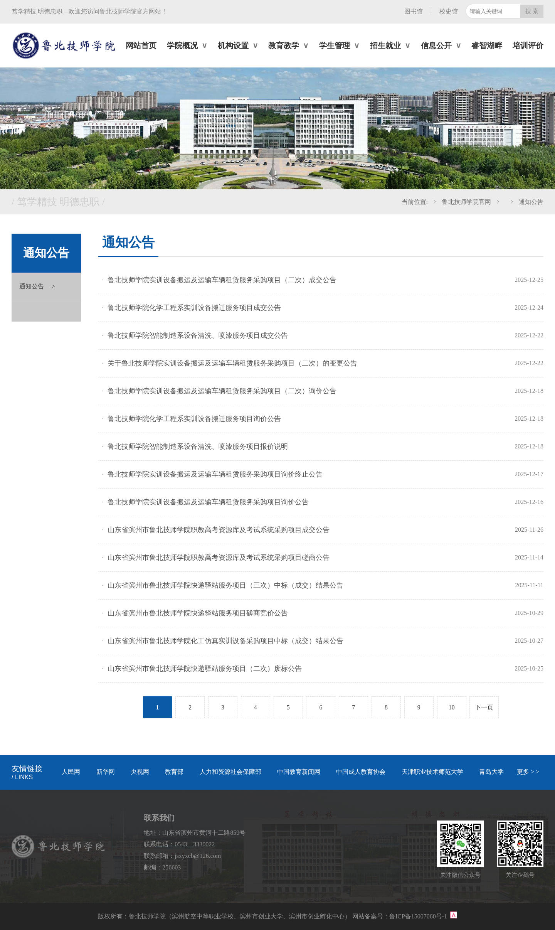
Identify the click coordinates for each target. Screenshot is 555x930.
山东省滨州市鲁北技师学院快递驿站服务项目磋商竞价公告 (198, 613)
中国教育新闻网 (298, 771)
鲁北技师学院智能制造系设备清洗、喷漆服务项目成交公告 (198, 335)
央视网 (140, 771)
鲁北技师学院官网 (466, 202)
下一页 (484, 707)
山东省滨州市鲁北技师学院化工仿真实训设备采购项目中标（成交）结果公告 (225, 641)
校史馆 (448, 11)
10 (452, 707)
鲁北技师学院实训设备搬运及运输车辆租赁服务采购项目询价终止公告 (215, 474)
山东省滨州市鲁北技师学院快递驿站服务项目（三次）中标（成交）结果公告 (225, 585)
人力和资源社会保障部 (230, 771)
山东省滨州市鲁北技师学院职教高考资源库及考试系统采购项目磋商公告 (219, 557)
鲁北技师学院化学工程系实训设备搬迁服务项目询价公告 (194, 419)
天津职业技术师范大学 (432, 771)
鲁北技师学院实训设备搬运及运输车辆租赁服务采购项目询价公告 (208, 502)
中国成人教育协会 (360, 771)
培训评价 (528, 45)
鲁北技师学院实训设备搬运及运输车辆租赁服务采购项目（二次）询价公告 (222, 391)
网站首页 (141, 45)
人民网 (71, 771)
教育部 (174, 771)
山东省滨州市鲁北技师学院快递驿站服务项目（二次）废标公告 (205, 668)
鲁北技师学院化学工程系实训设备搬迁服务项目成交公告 (194, 308)
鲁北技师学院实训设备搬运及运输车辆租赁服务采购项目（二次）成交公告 (222, 280)
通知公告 (531, 202)
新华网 (105, 771)
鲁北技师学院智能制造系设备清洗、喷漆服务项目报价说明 (198, 446)
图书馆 (413, 11)
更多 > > (528, 771)
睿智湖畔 (486, 45)
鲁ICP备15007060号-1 (419, 916)
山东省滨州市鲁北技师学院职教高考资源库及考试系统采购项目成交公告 (219, 530)
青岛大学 (491, 771)
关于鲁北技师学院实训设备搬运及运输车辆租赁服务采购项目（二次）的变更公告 (232, 363)
